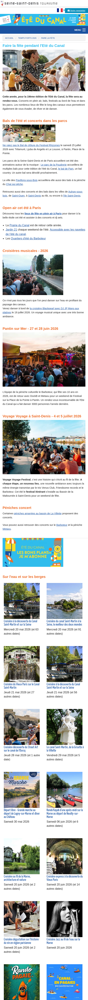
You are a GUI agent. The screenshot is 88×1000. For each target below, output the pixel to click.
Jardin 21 (11, 229)
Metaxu (7, 529)
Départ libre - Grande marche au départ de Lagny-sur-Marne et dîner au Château (22, 813)
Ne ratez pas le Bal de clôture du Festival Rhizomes (31, 145)
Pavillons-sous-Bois (27, 180)
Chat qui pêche (14, 184)
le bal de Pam (65, 168)
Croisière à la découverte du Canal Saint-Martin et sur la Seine (20, 623)
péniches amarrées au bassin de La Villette (38, 513)
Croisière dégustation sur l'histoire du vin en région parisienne (21, 941)
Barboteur (61, 525)
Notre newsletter (76, 10)
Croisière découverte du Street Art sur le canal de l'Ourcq (21, 749)
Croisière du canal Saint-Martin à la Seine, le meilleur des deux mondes (64, 623)
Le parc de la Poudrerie (54, 164)
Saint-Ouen (18, 195)
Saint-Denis (34, 195)
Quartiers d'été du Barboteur (28, 238)
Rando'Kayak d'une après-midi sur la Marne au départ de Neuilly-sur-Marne (65, 813)
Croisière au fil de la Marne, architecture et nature (17, 878)
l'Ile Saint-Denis (72, 195)
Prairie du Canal (19, 225)
